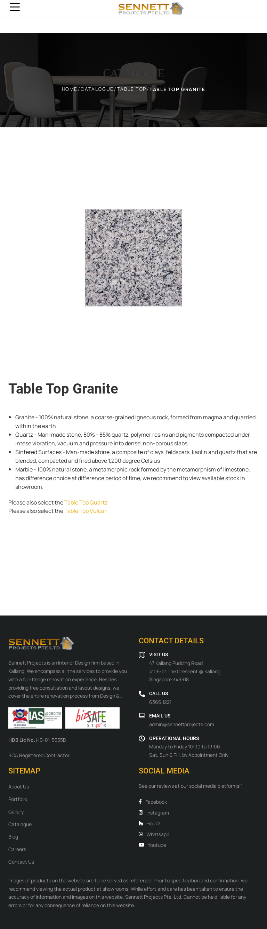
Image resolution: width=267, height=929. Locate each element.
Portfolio (17, 798)
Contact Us (21, 861)
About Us (18, 786)
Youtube (152, 844)
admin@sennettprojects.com (181, 724)
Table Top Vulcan (85, 510)
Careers (17, 848)
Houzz (149, 823)
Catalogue (20, 823)
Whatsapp (154, 834)
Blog (13, 836)
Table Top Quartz (85, 502)
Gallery (16, 811)
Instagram (154, 812)
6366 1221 (160, 701)
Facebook (153, 801)
